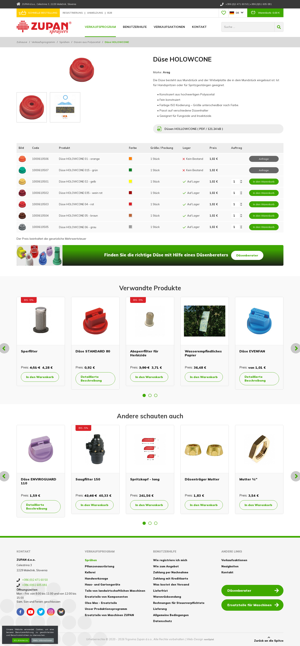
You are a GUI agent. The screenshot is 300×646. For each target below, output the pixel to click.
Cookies (22, 639)
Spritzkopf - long (145, 479)
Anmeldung (95, 12)
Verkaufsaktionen (169, 27)
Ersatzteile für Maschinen (253, 604)
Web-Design (195, 639)
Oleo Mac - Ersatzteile (101, 603)
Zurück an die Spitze (268, 639)
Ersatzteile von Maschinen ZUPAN (109, 615)
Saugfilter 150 (88, 479)
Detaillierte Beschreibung (91, 378)
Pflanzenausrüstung (99, 566)
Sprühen (64, 42)
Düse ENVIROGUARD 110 (38, 481)
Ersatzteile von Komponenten (106, 596)
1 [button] (144, 395)
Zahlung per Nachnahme (170, 572)
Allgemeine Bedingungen (171, 615)
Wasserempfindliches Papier (203, 353)
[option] (41, 341)
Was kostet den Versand (171, 584)
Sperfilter (29, 351)
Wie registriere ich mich (170, 560)
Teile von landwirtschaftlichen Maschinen (115, 590)
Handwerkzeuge (96, 578)
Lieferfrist (160, 590)
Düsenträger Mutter (202, 479)
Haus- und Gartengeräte (102, 584)
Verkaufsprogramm (43, 42)
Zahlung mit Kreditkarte (170, 578)
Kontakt (199, 27)
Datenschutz (162, 621)
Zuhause (22, 42)
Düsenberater (247, 255)
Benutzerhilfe (135, 27)
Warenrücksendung (167, 596)
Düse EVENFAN (252, 351)
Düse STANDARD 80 (93, 351)
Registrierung (73, 12)
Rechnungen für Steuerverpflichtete (178, 603)
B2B (109, 12)
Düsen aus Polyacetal (87, 42)
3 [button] (156, 395)
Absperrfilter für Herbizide (144, 353)
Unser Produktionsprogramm (106, 608)
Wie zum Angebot (166, 566)
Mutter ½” (248, 479)
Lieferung (160, 608)
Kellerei (90, 572)
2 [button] (150, 395)
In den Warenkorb (40, 377)
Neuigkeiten (230, 566)
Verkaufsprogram (100, 27)
